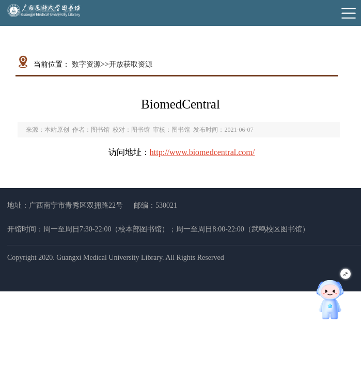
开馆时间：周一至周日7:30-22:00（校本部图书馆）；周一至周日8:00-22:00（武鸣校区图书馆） (158, 229)
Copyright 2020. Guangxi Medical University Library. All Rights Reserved (115, 257)
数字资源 (86, 64)
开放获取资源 (130, 64)
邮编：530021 (155, 205)
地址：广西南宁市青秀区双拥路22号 (65, 205)
